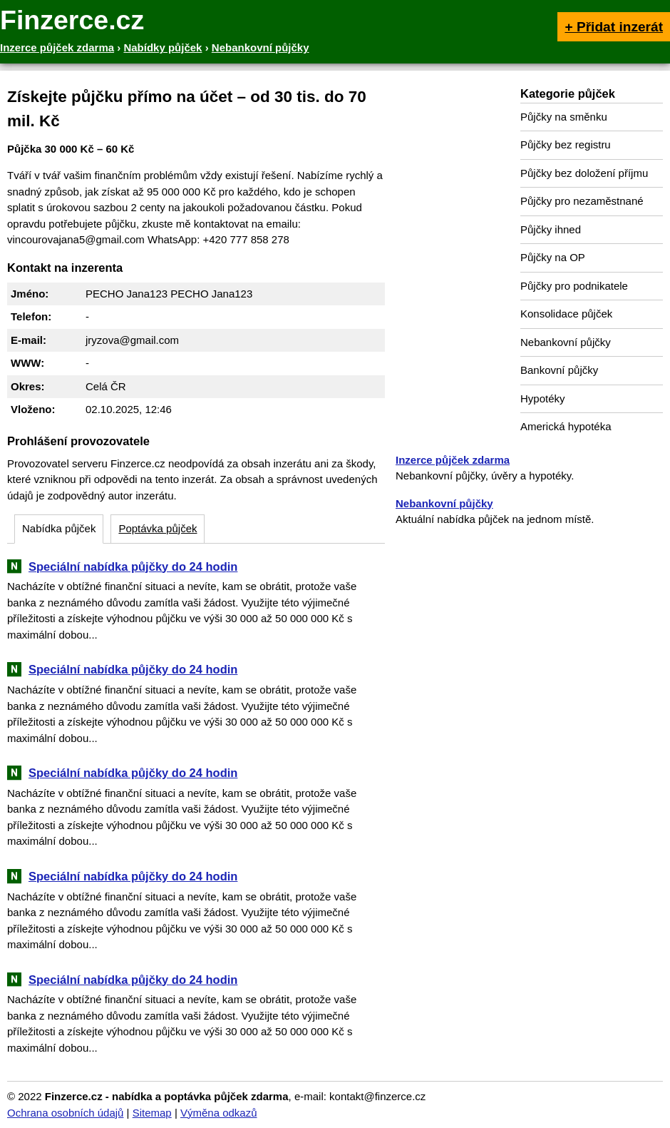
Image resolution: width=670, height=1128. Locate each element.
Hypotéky (542, 398)
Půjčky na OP (552, 257)
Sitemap (152, 1113)
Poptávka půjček (157, 528)
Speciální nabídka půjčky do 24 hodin (133, 566)
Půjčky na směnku (563, 117)
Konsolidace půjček (566, 314)
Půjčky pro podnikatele (574, 286)
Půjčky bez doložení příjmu (584, 173)
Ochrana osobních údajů (65, 1113)
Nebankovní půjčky (565, 342)
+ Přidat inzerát (614, 26)
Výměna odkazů (218, 1113)
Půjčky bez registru (565, 144)
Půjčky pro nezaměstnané (582, 201)
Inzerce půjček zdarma (453, 460)
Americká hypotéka (566, 426)
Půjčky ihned (550, 229)
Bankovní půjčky (559, 370)
